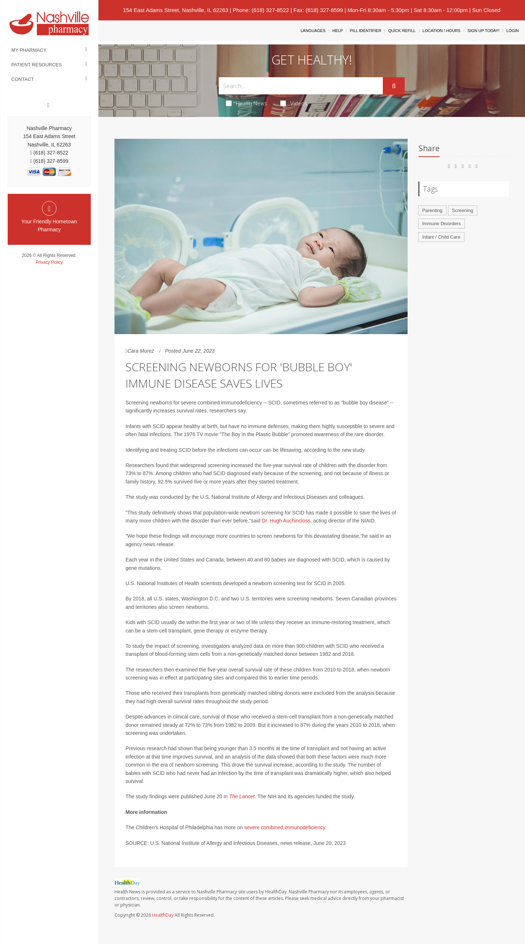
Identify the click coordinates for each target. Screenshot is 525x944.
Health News (246, 103)
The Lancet (241, 796)
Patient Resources (36, 64)
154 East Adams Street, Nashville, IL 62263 (175, 10)
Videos (293, 103)
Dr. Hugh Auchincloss (286, 521)
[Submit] (394, 86)
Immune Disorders (441, 223)
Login (512, 30)
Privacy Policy (49, 262)
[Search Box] (301, 85)
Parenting (432, 210)
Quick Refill (402, 30)
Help (337, 30)
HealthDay (163, 915)
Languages (312, 30)
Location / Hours (441, 30)
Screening (463, 210)
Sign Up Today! (483, 30)
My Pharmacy (29, 50)
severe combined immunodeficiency (284, 827)
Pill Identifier (365, 30)
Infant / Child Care (441, 237)
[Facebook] (48, 105)
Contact (22, 79)
